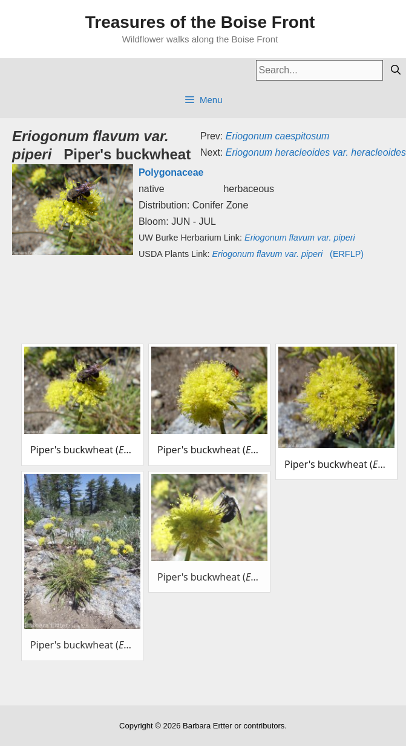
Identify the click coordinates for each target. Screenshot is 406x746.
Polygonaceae (171, 172)
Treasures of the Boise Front (200, 22)
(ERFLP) (288, 254)
